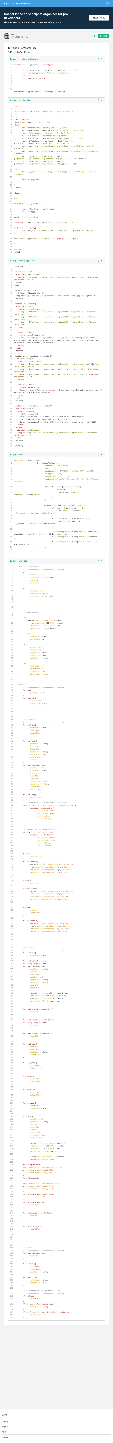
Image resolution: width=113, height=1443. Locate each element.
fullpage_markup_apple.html (23, 260)
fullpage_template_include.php (24, 59)
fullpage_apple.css (18, 561)
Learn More (99, 18)
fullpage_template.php (20, 100)
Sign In (5, 1426)
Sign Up (5, 1421)
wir (12, 34)
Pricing (5, 1437)
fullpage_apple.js (17, 454)
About (4, 1432)
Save (103, 36)
